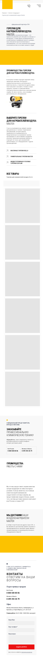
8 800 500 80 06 (13, 451)
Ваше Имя (12, 620)
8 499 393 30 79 (27, 451)
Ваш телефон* (13, 627)
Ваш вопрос (12, 634)
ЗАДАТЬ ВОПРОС (21, 647)
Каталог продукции (13, 13)
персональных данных (26, 652)
